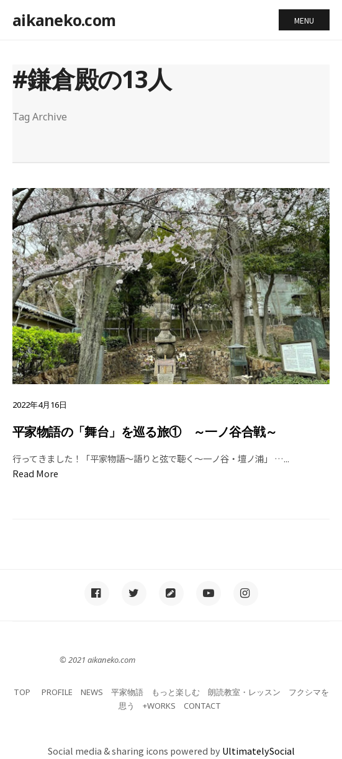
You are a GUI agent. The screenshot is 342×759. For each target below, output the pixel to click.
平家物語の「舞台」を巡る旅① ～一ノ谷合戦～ (144, 431)
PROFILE (57, 692)
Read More (35, 473)
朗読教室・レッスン (244, 692)
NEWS (92, 692)
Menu (304, 20)
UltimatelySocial (258, 750)
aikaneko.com (63, 19)
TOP (22, 692)
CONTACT (202, 705)
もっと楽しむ (175, 692)
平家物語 (127, 692)
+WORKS (159, 705)
